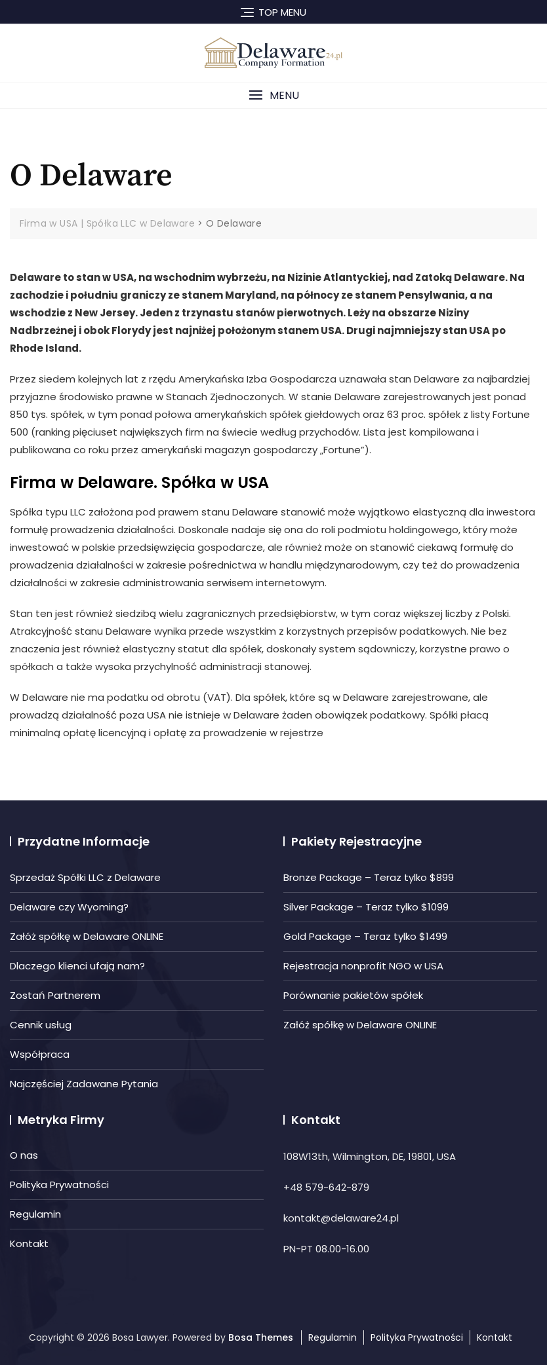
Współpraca (40, 1054)
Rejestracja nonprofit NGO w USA (363, 966)
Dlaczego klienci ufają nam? (77, 966)
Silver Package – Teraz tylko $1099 (366, 907)
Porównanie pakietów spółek (353, 995)
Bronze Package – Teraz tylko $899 (368, 877)
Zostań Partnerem (55, 995)
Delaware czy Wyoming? (69, 907)
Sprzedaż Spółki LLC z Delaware (85, 877)
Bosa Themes (260, 1337)
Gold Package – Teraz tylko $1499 (365, 936)
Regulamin (35, 1214)
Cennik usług (40, 1025)
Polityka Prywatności (59, 1184)
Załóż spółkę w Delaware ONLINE (86, 936)
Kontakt (29, 1243)
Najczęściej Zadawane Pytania (84, 1084)
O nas (24, 1155)
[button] (273, 95)
